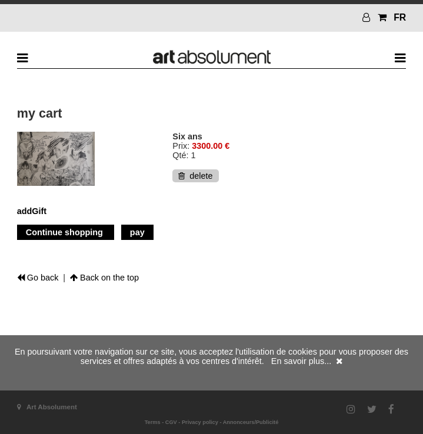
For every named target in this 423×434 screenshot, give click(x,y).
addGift (31, 211)
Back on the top (104, 277)
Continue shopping (65, 232)
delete (195, 176)
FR (400, 17)
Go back (38, 277)
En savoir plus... (301, 361)
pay (137, 232)
